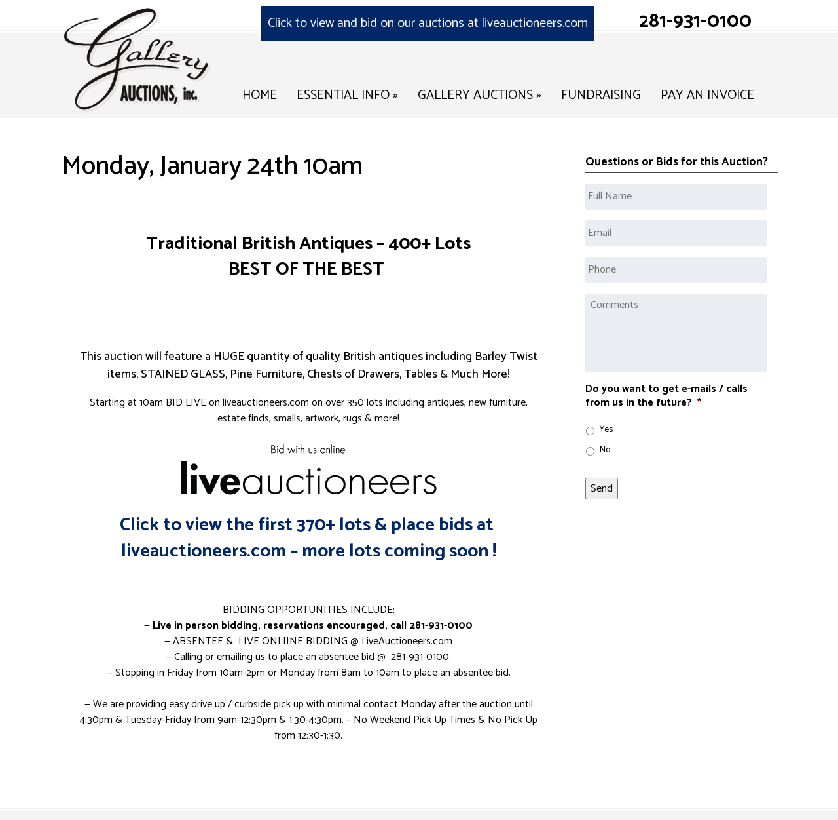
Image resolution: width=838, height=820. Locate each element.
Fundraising (601, 95)
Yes (606, 430)
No (605, 450)
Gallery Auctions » (479, 95)
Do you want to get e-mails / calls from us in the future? (666, 396)
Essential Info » (347, 95)
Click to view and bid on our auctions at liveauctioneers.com (428, 23)
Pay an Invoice (707, 95)
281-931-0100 (695, 21)
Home (259, 95)
